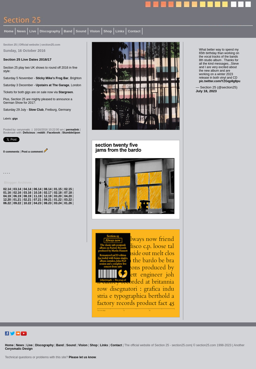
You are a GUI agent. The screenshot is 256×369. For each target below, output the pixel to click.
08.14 (48, 189)
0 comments (11, 151)
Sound (81, 31)
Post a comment (32, 151)
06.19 (17, 196)
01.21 (17, 199)
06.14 (38, 189)
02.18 (58, 192)
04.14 (27, 189)
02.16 (17, 192)
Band (68, 31)
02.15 (68, 189)
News (21, 31)
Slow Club (36, 109)
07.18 (68, 192)
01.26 (68, 203)
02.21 (27, 199)
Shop (108, 31)
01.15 (58, 189)
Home (9, 31)
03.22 (68, 199)
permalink (72, 129)
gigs (15, 118)
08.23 (48, 203)
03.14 (17, 189)
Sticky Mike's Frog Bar (52, 78)
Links (120, 31)
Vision (95, 31)
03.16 (27, 192)
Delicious (29, 132)
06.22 (7, 203)
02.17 (48, 192)
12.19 (48, 196)
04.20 (68, 196)
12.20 (7, 199)
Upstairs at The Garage (52, 85)
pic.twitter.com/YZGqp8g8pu (219, 81)
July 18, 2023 (206, 91)
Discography (50, 31)
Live (32, 31)
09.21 (48, 199)
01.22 (58, 199)
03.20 (58, 196)
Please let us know (82, 357)
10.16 (38, 192)
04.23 (38, 203)
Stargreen (65, 92)
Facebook (53, 132)
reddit (41, 132)
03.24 (58, 203)
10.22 (27, 203)
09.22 (17, 203)
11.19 (38, 196)
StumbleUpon (71, 132)
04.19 (7, 196)
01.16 (7, 192)
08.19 (27, 196)
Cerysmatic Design (18, 348)
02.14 (7, 189)
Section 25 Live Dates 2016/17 (27, 59)
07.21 (38, 199)
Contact (134, 31)
